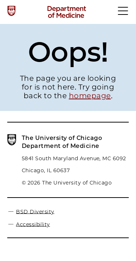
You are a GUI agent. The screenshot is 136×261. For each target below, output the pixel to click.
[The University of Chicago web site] (11, 10)
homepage (90, 95)
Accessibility (33, 224)
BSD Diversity (35, 211)
